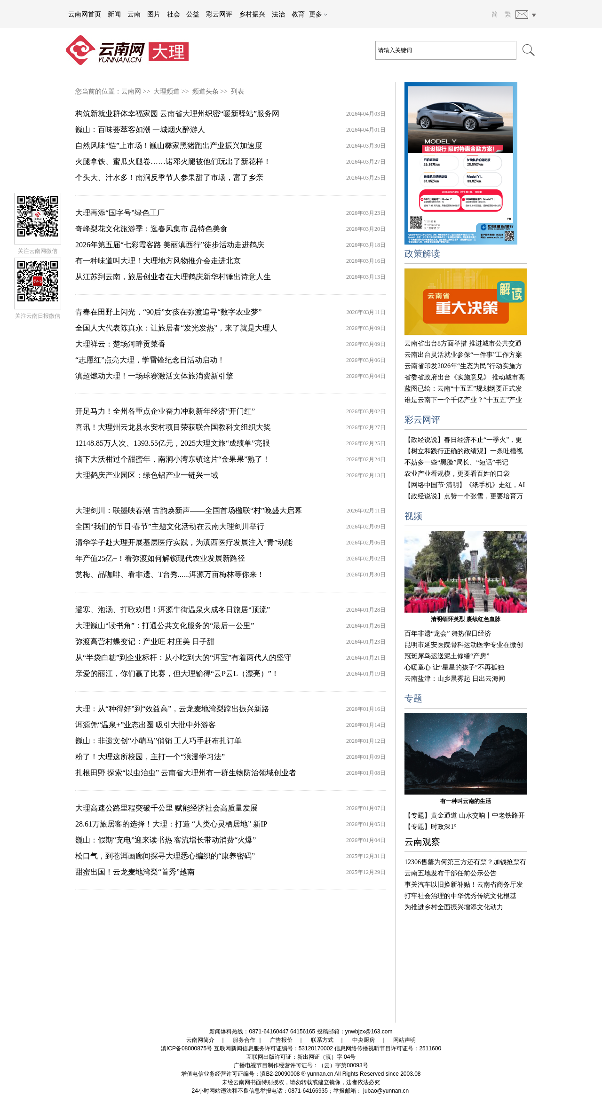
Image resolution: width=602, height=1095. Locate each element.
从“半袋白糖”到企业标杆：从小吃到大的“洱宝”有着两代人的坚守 (183, 658)
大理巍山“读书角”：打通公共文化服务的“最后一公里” (164, 626)
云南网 (131, 91)
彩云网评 (219, 14)
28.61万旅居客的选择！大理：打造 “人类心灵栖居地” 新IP (171, 824)
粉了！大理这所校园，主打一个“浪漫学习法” (150, 757)
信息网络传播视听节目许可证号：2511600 (387, 1048)
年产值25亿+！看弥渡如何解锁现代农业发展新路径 (160, 558)
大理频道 (166, 91)
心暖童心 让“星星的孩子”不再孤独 (454, 667)
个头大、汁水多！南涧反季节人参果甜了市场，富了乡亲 (169, 177)
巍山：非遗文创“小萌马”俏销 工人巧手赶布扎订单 (158, 741)
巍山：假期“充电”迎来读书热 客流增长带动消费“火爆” (165, 840)
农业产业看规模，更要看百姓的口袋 (457, 473)
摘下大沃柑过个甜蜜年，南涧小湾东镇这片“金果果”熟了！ (172, 459)
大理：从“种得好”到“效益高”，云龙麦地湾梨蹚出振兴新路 (172, 709)
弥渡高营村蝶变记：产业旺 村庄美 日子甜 (144, 642)
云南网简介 (200, 1040)
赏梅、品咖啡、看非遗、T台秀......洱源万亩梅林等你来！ (169, 574)
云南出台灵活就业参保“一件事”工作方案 (463, 354)
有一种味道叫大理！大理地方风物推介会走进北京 (158, 261)
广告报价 (281, 1040)
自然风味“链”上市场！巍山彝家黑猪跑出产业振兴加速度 (168, 146)
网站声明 (404, 1040)
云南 (134, 14)
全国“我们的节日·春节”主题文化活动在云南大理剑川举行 (169, 526)
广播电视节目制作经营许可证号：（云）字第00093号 (301, 1065)
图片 (153, 14)
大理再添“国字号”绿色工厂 (120, 213)
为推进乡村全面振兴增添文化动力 (453, 907)
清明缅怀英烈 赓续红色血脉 (465, 619)
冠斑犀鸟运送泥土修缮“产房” (446, 656)
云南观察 (422, 842)
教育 (298, 14)
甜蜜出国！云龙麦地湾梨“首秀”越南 (135, 872)
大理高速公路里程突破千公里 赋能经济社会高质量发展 (166, 808)
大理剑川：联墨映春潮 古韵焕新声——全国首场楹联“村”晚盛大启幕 (188, 510)
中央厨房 (363, 1040)
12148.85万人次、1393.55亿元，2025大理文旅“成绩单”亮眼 (172, 443)
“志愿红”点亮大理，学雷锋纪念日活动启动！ (150, 360)
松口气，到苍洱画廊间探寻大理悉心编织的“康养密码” (165, 856)
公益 (192, 14)
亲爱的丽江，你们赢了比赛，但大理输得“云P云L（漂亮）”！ (177, 673)
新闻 (114, 14)
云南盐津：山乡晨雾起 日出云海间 (454, 678)
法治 (278, 14)
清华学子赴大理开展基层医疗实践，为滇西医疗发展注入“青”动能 (184, 542)
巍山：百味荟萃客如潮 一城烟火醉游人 (140, 130)
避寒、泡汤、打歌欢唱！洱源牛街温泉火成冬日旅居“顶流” (172, 610)
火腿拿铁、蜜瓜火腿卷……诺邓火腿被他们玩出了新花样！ (173, 161)
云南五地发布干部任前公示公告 (450, 873)
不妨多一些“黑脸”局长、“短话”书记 (456, 462)
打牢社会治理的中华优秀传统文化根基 (460, 895)
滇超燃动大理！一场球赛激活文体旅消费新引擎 (154, 376)
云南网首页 (84, 14)
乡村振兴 (252, 14)
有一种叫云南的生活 (465, 801)
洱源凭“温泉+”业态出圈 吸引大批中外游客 (145, 725)
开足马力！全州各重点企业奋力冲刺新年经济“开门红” (165, 411)
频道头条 (205, 91)
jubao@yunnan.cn (386, 1090)
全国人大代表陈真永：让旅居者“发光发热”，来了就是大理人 (176, 328)
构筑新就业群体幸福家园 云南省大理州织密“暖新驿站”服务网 (177, 114)
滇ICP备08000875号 (186, 1048)
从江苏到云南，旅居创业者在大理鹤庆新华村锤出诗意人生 (173, 277)
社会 (173, 14)
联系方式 (322, 1040)
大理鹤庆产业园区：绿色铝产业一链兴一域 (146, 475)
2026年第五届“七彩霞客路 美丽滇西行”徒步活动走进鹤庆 (169, 245)
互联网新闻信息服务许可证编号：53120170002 (273, 1048)
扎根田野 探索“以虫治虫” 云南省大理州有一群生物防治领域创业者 (185, 773)
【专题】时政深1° (430, 826)
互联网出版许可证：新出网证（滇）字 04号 (301, 1057)
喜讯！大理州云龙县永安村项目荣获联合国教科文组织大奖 (173, 427)
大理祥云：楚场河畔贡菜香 (120, 344)
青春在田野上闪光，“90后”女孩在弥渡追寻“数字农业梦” (168, 312)
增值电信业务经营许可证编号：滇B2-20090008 (240, 1074)
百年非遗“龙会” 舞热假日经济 (447, 633)
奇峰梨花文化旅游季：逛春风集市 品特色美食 (151, 229)
